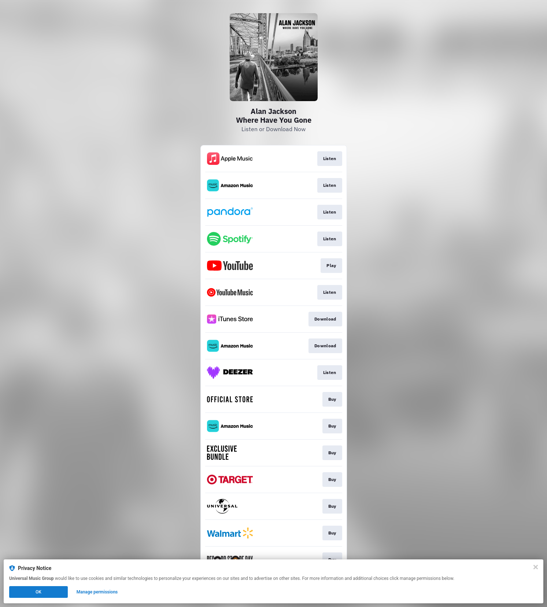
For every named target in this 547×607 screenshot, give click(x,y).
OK (38, 592)
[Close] (536, 567)
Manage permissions (97, 592)
